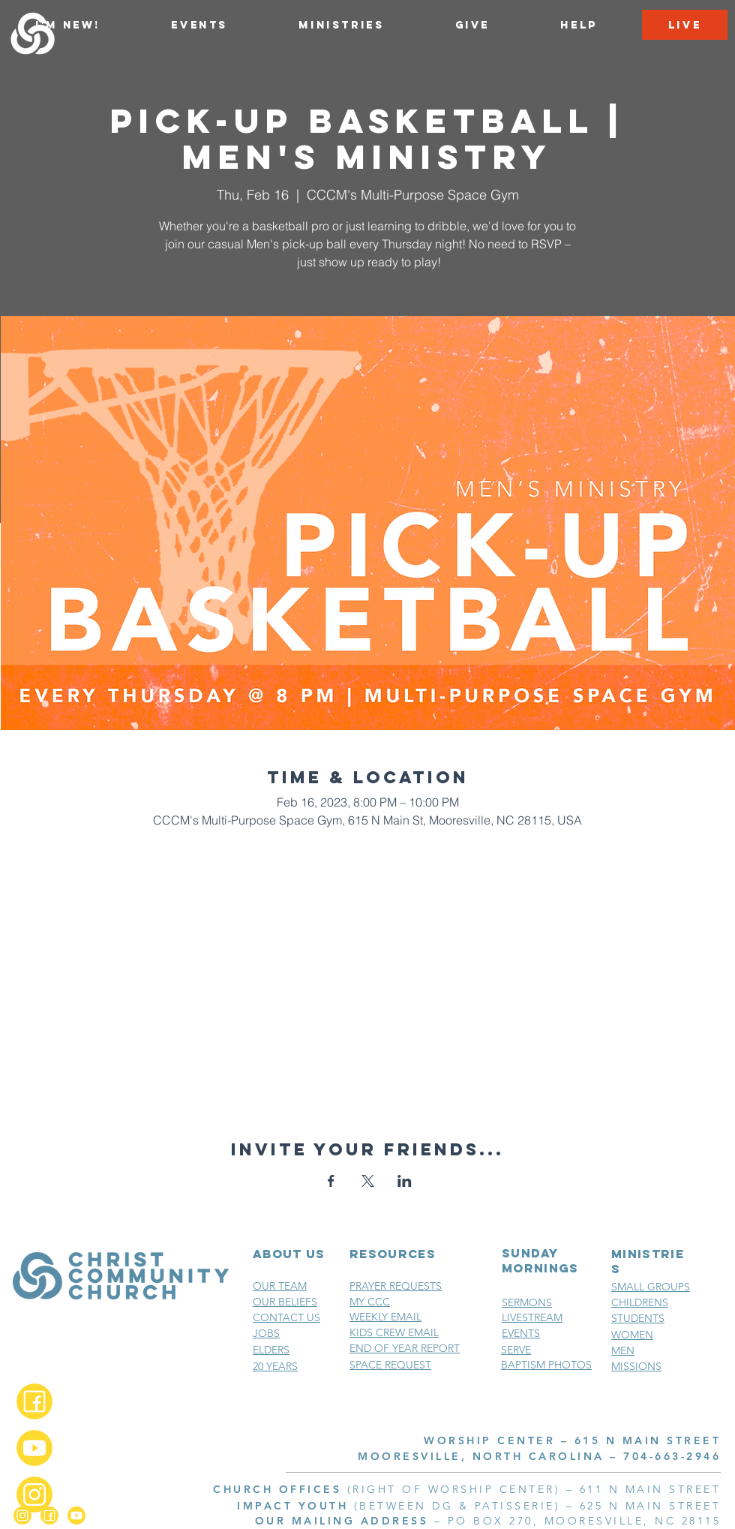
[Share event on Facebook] (331, 1181)
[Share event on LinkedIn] (405, 1181)
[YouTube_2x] (34, 1447)
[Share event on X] (368, 1181)
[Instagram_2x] (34, 1494)
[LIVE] (685, 25)
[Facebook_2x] (34, 1401)
